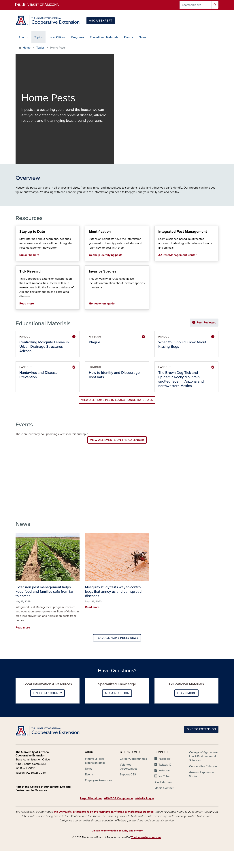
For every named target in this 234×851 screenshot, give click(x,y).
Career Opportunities (133, 759)
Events (128, 37)
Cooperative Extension (203, 766)
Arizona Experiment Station (202, 774)
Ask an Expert (100, 20)
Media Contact (163, 788)
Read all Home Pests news (117, 638)
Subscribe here (29, 255)
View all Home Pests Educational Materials (117, 400)
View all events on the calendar (117, 440)
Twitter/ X (164, 764)
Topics (38, 37)
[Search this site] (196, 5)
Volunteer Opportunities (128, 766)
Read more (26, 303)
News (142, 37)
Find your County (47, 693)
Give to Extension (201, 729)
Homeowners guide (102, 303)
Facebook (164, 759)
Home (27, 47)
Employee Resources (98, 780)
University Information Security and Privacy (117, 830)
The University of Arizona (146, 837)
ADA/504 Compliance (118, 798)
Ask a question (117, 693)
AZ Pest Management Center (177, 255)
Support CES (128, 774)
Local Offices (56, 37)
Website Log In (144, 798)
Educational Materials (104, 37)
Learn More (186, 693)
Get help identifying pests (105, 255)
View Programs (36, 490)
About (22, 37)
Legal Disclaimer (91, 798)
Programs (77, 37)
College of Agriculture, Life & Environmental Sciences (203, 756)
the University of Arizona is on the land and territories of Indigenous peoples (104, 812)
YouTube (163, 776)
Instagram (164, 770)
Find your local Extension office (95, 761)
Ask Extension (163, 782)
